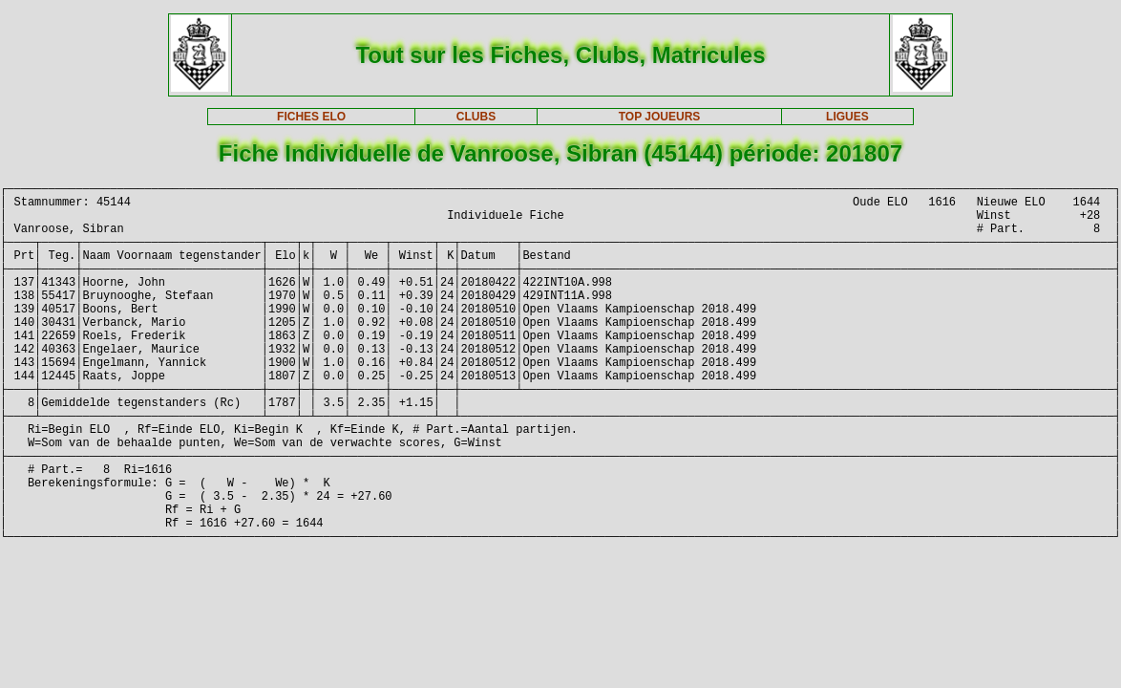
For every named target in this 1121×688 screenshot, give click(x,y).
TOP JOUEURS (660, 116)
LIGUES (847, 116)
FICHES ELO (311, 116)
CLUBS (476, 116)
